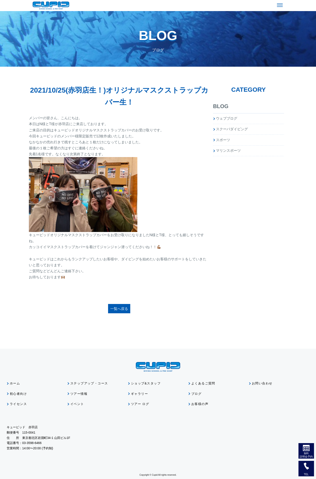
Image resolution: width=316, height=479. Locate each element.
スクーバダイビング (232, 129)
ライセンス (18, 404)
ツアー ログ (140, 404)
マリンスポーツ (228, 150)
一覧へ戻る (119, 309)
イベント (77, 404)
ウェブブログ (226, 118)
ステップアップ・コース (89, 383)
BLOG (220, 106)
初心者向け (18, 393)
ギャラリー (139, 393)
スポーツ (223, 140)
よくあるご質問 (203, 383)
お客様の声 (199, 404)
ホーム (15, 383)
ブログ (196, 393)
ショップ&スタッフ (146, 383)
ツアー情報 (78, 393)
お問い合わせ (262, 383)
